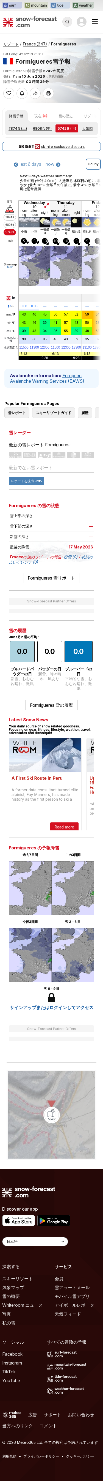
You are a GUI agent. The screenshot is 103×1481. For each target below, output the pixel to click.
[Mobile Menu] (95, 22)
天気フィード (68, 1314)
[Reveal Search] (67, 22)
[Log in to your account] (82, 22)
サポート (52, 1414)
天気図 (87, 128)
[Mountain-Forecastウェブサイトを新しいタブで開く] (36, 5)
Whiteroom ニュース (22, 1305)
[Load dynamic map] (51, 1115)
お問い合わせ (81, 1414)
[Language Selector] (35, 1241)
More (10, 267)
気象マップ (13, 1287)
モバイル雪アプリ (72, 1296)
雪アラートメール (72, 1287)
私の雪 (8, 1322)
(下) (67, 128)
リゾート (11, 44)
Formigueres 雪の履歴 (51, 705)
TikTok (9, 1371)
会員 (59, 1278)
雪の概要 (11, 1296)
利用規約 (9, 1456)
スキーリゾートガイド (53, 413)
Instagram (12, 1363)
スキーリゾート (17, 1278)
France (35, 44)
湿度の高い (11, 339)
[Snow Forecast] (30, 21)
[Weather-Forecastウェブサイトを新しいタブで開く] (83, 5)
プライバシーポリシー (41, 1456)
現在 (41, 115)
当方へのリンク (17, 1425)
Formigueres (63, 44)
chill (11, 331)
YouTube (11, 1380)
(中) (42, 128)
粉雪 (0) (71, 557)
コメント (48, 1425)
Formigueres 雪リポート (51, 578)
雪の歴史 (66, 116)
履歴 (84, 413)
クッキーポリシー (80, 1456)
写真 (6, 1314)
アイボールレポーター (77, 1305)
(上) (18, 128)
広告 (32, 1414)
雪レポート (17, 413)
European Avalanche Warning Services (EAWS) (47, 378)
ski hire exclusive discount (51, 146)
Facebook (12, 1354)
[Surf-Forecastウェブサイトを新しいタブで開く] (12, 5)
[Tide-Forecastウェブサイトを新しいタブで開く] (60, 5)
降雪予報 (16, 116)
